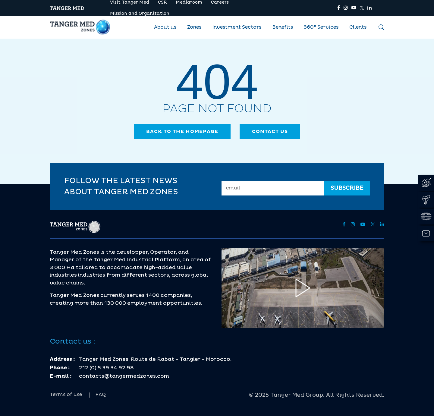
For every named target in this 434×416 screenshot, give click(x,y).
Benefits (282, 27)
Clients (357, 27)
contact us (270, 132)
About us (165, 27)
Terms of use (66, 395)
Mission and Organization (139, 13)
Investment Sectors (236, 27)
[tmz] (67, 8)
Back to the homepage (182, 132)
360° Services (321, 27)
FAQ (100, 395)
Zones (194, 27)
